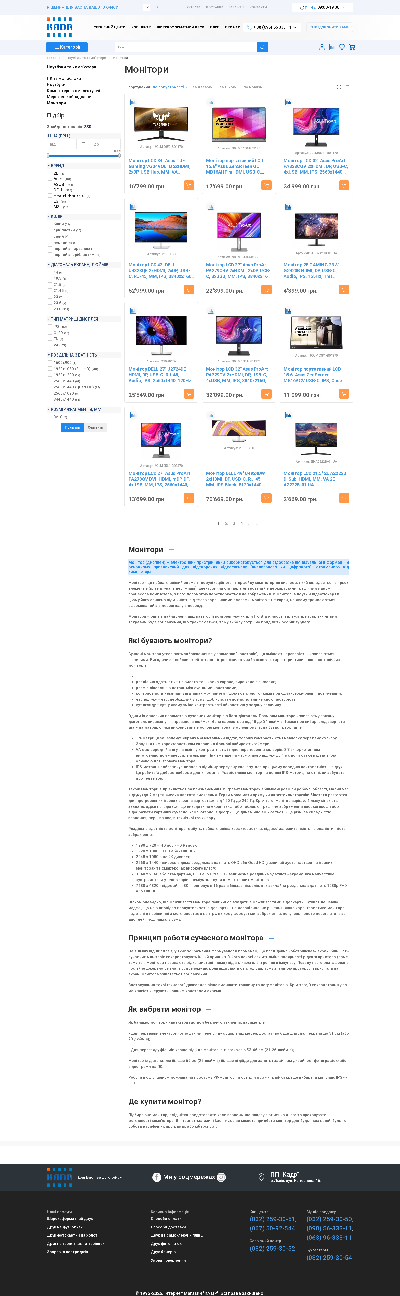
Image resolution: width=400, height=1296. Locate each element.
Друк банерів (163, 1252)
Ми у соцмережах (189, 1176)
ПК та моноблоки (64, 78)
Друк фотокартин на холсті (72, 1235)
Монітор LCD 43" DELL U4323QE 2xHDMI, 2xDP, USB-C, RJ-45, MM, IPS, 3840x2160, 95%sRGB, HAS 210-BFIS (161, 273)
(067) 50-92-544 (272, 1228)
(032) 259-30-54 (329, 1257)
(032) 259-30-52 (272, 1248)
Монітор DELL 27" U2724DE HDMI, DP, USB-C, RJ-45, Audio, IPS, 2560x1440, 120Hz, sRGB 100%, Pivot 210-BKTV (161, 377)
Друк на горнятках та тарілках (76, 1243)
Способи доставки (168, 1227)
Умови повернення (168, 1260)
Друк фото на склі (168, 1243)
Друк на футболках (65, 1227)
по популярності (171, 87)
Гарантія (236, 7)
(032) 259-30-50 (329, 1219)
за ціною (228, 87)
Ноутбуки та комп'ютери (71, 67)
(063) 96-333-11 (329, 1237)
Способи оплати (166, 1218)
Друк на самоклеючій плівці (177, 1235)
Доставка (214, 7)
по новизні (254, 87)
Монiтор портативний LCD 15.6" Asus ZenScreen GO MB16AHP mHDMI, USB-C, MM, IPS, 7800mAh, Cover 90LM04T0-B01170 (234, 172)
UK (146, 7)
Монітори (56, 103)
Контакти (258, 7)
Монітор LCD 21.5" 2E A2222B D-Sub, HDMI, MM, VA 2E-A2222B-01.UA (315, 479)
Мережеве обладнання (69, 96)
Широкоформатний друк (70, 1218)
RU (158, 7)
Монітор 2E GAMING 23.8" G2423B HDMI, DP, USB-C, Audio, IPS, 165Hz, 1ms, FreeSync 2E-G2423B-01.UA (313, 273)
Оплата (194, 7)
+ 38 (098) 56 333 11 (272, 27)
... (83, 141)
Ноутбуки (56, 84)
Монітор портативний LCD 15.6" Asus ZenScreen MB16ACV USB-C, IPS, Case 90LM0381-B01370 (313, 377)
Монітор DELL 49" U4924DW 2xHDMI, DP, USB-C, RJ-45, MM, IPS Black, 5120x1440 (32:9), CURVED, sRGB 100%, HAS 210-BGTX (235, 485)
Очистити (95, 427)
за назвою (202, 87)
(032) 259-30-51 (272, 1219)
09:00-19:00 (322, 7)
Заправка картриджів (67, 1252)
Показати (72, 427)
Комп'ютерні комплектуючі (73, 90)
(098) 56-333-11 (329, 1228)
